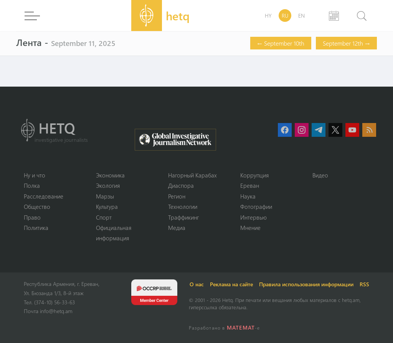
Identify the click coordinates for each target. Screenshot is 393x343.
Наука (248, 196)
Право (32, 217)
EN (301, 15)
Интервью (253, 217)
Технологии (182, 206)
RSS (364, 284)
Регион (176, 196)
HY (268, 15)
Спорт (104, 217)
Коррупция (254, 175)
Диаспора (181, 185)
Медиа (176, 227)
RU (285, 15)
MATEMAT (241, 327)
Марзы (105, 196)
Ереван (249, 185)
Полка (32, 185)
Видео (320, 175)
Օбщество (37, 206)
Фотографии (256, 206)
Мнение (250, 227)
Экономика (110, 175)
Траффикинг (183, 217)
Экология (108, 185)
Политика (36, 227)
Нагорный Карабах (192, 175)
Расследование (43, 196)
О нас (197, 284)
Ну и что (34, 175)
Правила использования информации (306, 284)
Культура (107, 206)
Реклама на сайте (231, 284)
